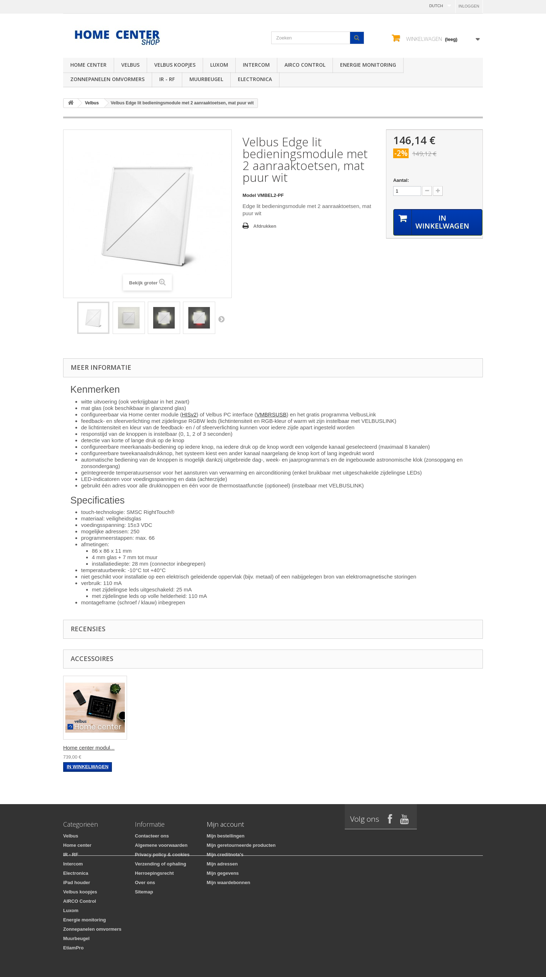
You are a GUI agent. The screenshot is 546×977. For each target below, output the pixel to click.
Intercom (256, 64)
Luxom (219, 64)
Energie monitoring (368, 64)
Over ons (145, 882)
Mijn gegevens (223, 873)
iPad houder (76, 882)
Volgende (221, 318)
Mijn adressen (222, 864)
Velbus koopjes (175, 64)
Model (249, 195)
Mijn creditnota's (225, 854)
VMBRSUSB (271, 414)
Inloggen (468, 6)
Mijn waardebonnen (228, 882)
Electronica (255, 79)
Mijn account (225, 824)
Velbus (130, 64)
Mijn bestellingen (225, 836)
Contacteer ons (152, 836)
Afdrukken (264, 226)
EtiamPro (73, 947)
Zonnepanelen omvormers (107, 79)
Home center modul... (88, 748)
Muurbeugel (206, 79)
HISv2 (189, 414)
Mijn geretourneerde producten (241, 845)
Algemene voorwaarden (161, 845)
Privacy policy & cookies (162, 854)
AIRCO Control (304, 64)
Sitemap (144, 892)
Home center (88, 64)
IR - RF (167, 79)
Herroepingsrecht (154, 873)
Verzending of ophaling (160, 864)
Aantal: (401, 180)
